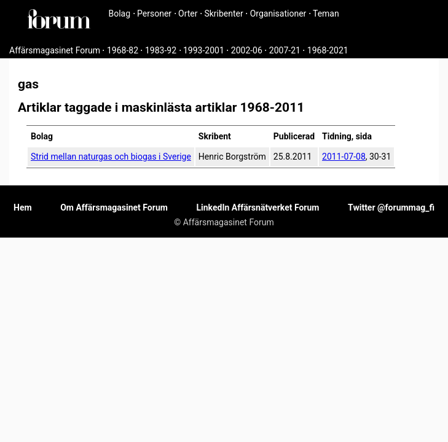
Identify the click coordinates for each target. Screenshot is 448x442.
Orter (187, 13)
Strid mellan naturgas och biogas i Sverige (111, 156)
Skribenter (223, 13)
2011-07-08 (344, 156)
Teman (326, 13)
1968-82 (122, 50)
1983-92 (160, 50)
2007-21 (285, 50)
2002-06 (246, 50)
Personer (154, 13)
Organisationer (278, 13)
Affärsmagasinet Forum (54, 50)
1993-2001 (203, 50)
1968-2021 (327, 50)
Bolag (120, 13)
